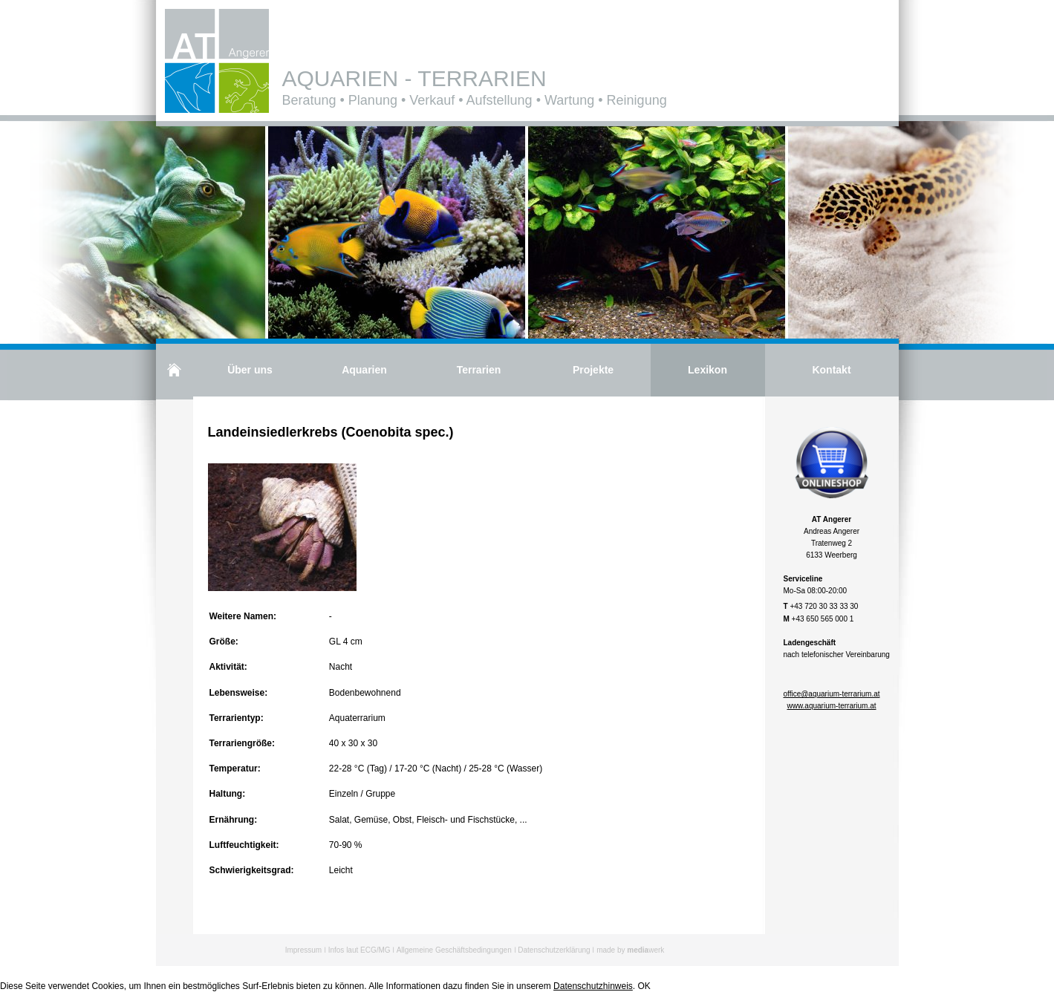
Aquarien (364, 370)
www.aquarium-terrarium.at (831, 706)
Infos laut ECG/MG (359, 950)
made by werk (630, 950)
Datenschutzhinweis (593, 986)
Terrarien (479, 370)
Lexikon (707, 370)
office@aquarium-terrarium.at (831, 694)
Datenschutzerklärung (554, 950)
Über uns (250, 370)
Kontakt (831, 370)
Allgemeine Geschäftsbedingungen (454, 950)
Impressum (303, 950)
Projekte (593, 370)
